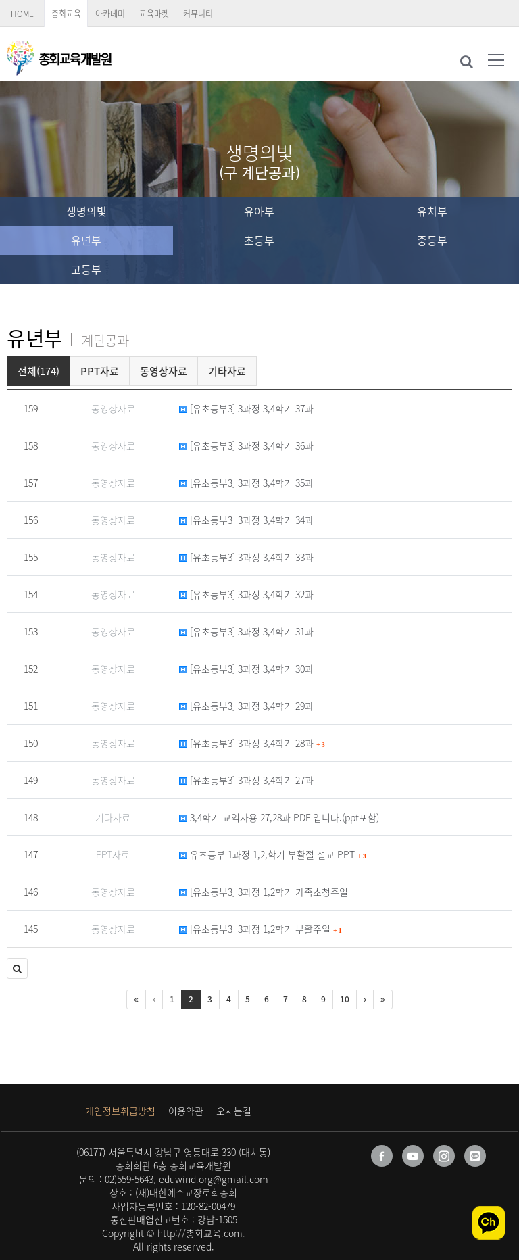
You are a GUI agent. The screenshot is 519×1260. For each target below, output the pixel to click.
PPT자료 (99, 371)
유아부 (259, 211)
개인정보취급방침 (120, 1110)
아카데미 (110, 13)
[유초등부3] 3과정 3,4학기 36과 (246, 445)
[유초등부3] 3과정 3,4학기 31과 (246, 631)
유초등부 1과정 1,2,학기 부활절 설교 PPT (272, 854)
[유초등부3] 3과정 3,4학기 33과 (246, 557)
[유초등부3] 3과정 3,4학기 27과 (246, 780)
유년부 (86, 240)
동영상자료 (163, 371)
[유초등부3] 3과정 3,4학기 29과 (246, 705)
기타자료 (227, 371)
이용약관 (185, 1110)
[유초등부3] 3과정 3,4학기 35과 (246, 482)
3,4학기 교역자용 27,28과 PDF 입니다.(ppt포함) (279, 817)
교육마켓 (154, 13)
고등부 (86, 269)
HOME (22, 13)
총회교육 (66, 13)
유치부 (432, 211)
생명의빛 (86, 211)
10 (344, 999)
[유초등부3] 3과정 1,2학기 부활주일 (260, 929)
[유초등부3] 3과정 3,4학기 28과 (252, 743)
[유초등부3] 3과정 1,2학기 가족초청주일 (263, 891)
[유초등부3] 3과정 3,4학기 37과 (246, 408)
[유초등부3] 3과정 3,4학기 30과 (246, 668)
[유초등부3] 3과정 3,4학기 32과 (246, 594)
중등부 (432, 240)
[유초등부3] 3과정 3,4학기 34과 (246, 520)
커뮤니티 (198, 13)
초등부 (259, 240)
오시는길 (233, 1110)
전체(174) (38, 371)
